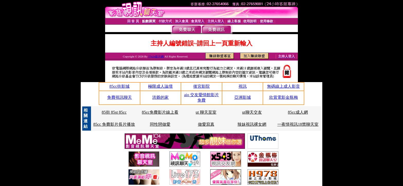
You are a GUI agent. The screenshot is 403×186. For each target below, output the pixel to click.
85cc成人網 (298, 112)
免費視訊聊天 (119, 97)
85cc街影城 (119, 86)
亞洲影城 (242, 97)
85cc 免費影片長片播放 (114, 124)
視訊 (243, 86)
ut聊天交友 (252, 112)
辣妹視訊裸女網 (251, 124)
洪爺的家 (160, 97)
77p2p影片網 (156, 56)
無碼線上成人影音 (283, 86)
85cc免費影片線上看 (160, 112)
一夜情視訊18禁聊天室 (297, 124)
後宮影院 (201, 86)
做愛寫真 (206, 124)
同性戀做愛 (160, 124)
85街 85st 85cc (114, 112)
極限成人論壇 (160, 86)
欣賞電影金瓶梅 (283, 97)
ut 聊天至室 (206, 112)
